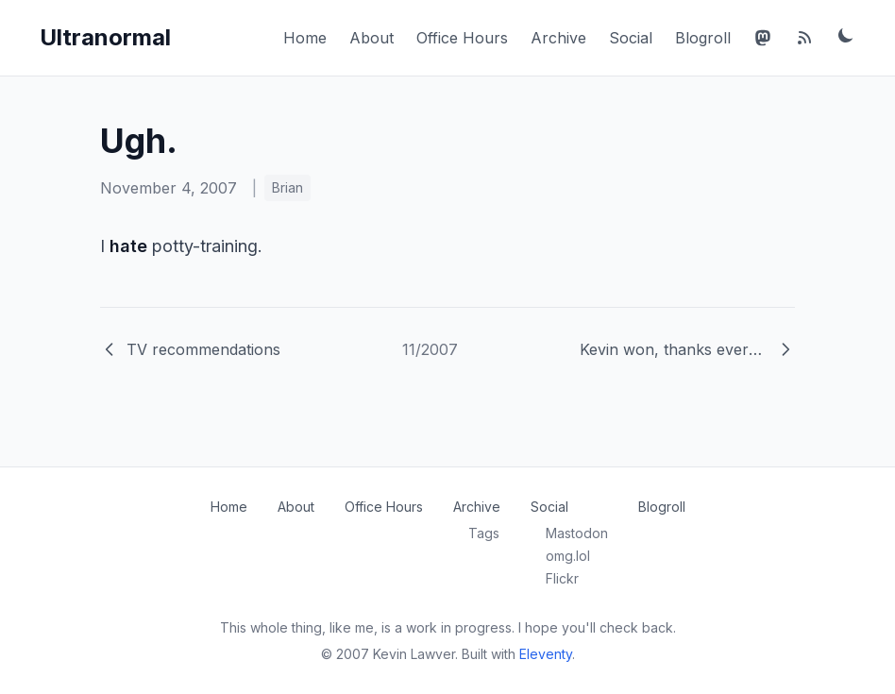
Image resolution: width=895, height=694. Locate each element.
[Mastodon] (762, 37)
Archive (558, 37)
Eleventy (545, 654)
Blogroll (703, 37)
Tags (483, 533)
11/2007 (430, 349)
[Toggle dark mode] (845, 34)
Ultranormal (105, 37)
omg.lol (568, 556)
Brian (287, 187)
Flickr (562, 578)
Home (305, 37)
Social (630, 37)
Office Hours (462, 37)
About (371, 37)
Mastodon (577, 533)
